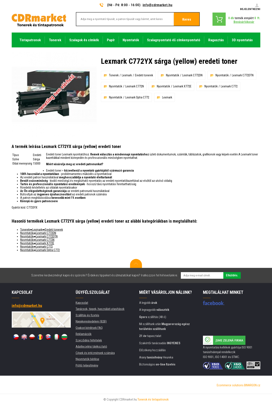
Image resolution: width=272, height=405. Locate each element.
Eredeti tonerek (144, 75)
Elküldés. (232, 275)
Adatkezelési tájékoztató (91, 346)
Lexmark (127, 75)
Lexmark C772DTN (243, 75)
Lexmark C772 (229, 86)
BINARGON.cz (252, 385)
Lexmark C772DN (192, 75)
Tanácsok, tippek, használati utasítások (100, 309)
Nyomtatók (172, 75)
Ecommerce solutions (230, 385)
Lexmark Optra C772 (137, 97)
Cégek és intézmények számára (95, 353)
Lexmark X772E (182, 86)
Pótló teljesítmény (87, 365)
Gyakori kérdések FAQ (89, 328)
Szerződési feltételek (89, 340)
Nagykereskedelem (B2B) (91, 321)
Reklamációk (84, 334)
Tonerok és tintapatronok (153, 399)
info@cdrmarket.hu (157, 5)
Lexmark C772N (134, 86)
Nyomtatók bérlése (87, 359)
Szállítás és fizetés (87, 315)
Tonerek (114, 75)
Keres (186, 19)
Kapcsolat (82, 303)
